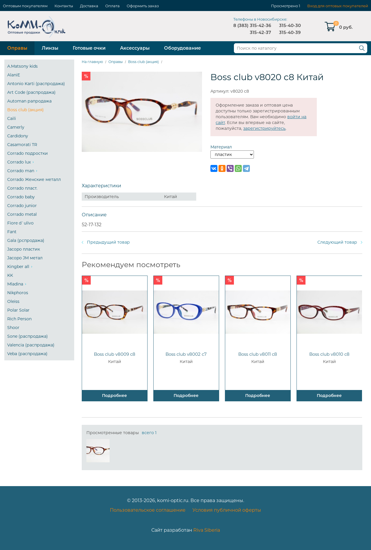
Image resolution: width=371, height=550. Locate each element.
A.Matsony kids (22, 66)
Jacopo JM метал (25, 257)
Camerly (15, 127)
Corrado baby (21, 196)
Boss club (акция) (25, 109)
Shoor (13, 327)
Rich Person (19, 318)
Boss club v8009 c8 (114, 354)
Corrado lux (19, 162)
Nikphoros (17, 292)
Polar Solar (18, 310)
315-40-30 (290, 25)
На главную (92, 62)
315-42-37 (260, 32)
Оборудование (182, 48)
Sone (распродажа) (27, 336)
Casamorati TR (22, 144)
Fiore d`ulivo (20, 223)
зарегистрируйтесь (264, 128)
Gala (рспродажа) (25, 240)
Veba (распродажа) (27, 353)
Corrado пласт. (22, 188)
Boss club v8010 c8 (329, 354)
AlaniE (13, 75)
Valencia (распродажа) (30, 345)
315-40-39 (290, 32)
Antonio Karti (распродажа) (36, 83)
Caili (11, 118)
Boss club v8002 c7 (186, 354)
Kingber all (18, 266)
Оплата (112, 5)
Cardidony (17, 136)
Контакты (63, 5)
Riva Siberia (206, 530)
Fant (12, 231)
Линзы (50, 48)
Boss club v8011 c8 (257, 354)
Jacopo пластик (23, 249)
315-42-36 (260, 25)
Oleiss (13, 301)
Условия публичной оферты (226, 510)
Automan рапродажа (29, 101)
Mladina (15, 284)
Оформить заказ (143, 5)
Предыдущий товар (108, 242)
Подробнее (114, 395)
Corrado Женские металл (34, 179)
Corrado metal (22, 214)
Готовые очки (89, 48)
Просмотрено (284, 5)
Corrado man (20, 170)
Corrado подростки (27, 153)
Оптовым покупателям (25, 5)
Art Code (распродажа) (31, 92)
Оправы (17, 48)
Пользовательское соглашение (148, 510)
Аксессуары (135, 48)
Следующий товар (337, 242)
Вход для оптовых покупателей (337, 5)
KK (10, 275)
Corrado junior (22, 205)
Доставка (89, 5)
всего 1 (149, 432)
